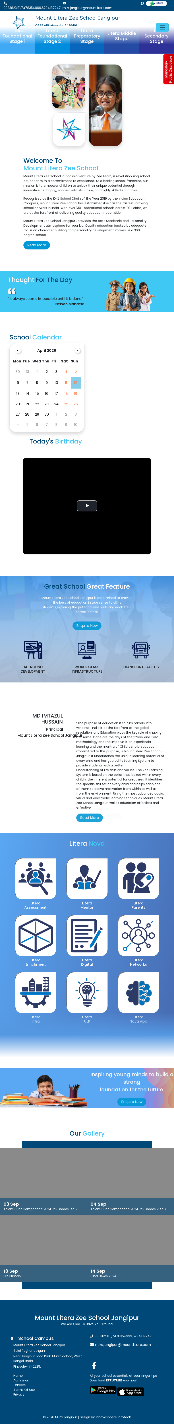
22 (37, 404)
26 (76, 404)
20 (18, 404)
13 (17, 393)
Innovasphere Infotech (113, 1417)
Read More (36, 245)
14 (27, 393)
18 (66, 393)
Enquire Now (87, 625)
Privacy (19, 1394)
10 (56, 382)
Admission (21, 1380)
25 (66, 404)
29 (37, 414)
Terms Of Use (24, 1389)
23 (47, 404)
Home (18, 1375)
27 (18, 414)
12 (75, 382)
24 (56, 404)
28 (27, 414)
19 (75, 393)
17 (56, 393)
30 (47, 414)
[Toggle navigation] (162, 27)
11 (66, 382)
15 (37, 393)
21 (27, 404)
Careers (19, 1385)
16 (46, 393)
